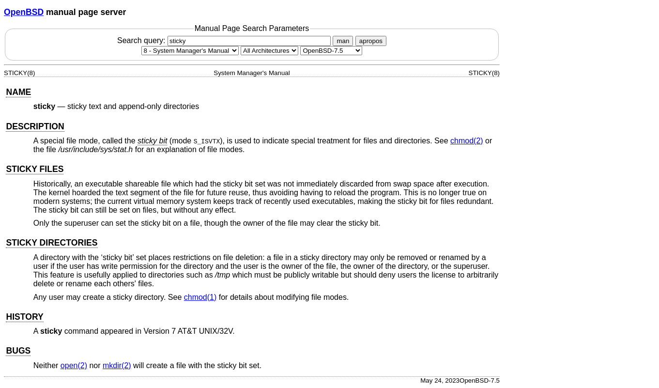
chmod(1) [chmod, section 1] (200, 297)
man (343, 41)
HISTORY (24, 317)
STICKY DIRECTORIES (51, 243)
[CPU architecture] (269, 50)
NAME (18, 92)
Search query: (225, 40)
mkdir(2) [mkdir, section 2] (117, 365)
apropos (371, 41)
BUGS (18, 351)
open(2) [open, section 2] (74, 365)
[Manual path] (331, 50)
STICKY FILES (34, 169)
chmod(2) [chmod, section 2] (466, 141)
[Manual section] (190, 50)
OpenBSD (24, 12)
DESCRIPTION (35, 126)
